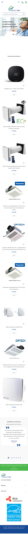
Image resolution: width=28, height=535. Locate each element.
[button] (13, 34)
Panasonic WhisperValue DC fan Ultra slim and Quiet (14, 288)
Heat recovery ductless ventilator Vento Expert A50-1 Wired (14, 167)
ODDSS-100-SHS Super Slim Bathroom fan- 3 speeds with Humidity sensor (14, 366)
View (14, 94)
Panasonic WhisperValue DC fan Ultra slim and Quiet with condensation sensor (14, 207)
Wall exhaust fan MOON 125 (14, 327)
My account (14, 469)
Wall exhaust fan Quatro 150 (14, 404)
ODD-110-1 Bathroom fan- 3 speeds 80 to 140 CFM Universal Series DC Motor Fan (14, 248)
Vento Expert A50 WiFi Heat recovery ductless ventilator (14, 127)
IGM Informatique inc (18, 528)
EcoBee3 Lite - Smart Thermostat (14, 88)
